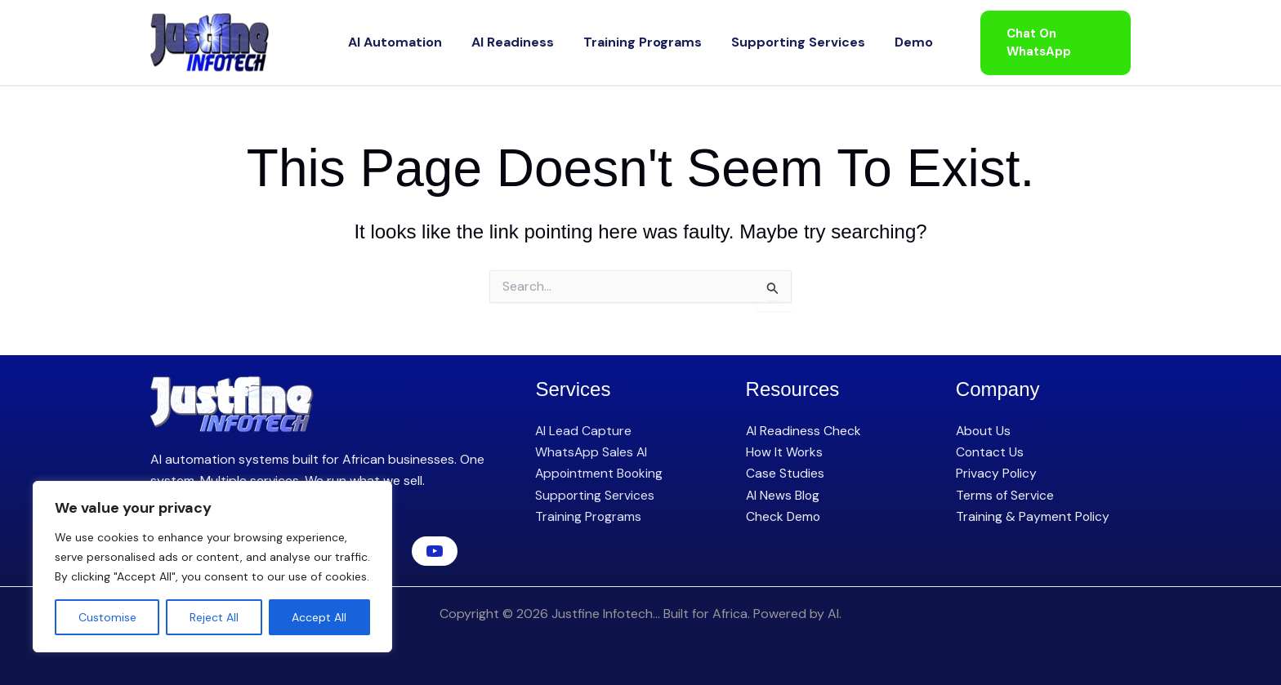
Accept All (319, 617)
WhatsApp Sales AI (592, 451)
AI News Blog (783, 495)
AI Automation (428, 42)
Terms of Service (1005, 495)
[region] (212, 566)
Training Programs (642, 42)
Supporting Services (782, 42)
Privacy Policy (997, 473)
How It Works (785, 451)
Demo (881, 42)
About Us (984, 430)
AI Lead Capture (583, 430)
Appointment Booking (600, 473)
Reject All (214, 617)
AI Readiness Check (804, 430)
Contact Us (990, 451)
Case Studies (785, 473)
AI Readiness (529, 42)
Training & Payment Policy (1033, 516)
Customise (107, 617)
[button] (1046, 43)
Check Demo (784, 516)
